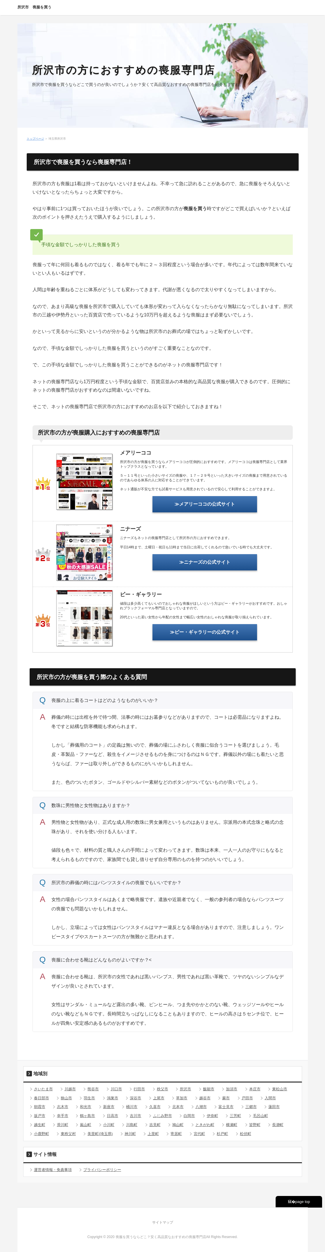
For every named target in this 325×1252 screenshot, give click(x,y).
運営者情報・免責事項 (53, 1170)
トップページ (35, 138)
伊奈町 (212, 1116)
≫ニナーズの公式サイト (204, 562)
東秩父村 (68, 1134)
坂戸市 (39, 1116)
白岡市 (189, 1116)
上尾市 (158, 1098)
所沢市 (185, 1089)
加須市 (231, 1089)
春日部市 (41, 1098)
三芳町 (235, 1116)
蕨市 (226, 1098)
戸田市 (247, 1098)
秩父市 (162, 1089)
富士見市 (226, 1107)
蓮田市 (274, 1107)
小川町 (108, 1125)
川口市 (116, 1089)
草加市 (181, 1098)
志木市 (62, 1107)
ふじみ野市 (162, 1116)
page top (302, 1201)
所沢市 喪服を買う (34, 7)
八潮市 (201, 1107)
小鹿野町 (41, 1134)
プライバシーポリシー (102, 1170)
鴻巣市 (112, 1098)
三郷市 (251, 1107)
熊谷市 (93, 1089)
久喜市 (155, 1107)
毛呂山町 (260, 1116)
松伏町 (245, 1134)
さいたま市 (43, 1089)
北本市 (178, 1107)
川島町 (131, 1125)
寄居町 (176, 1134)
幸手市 (62, 1116)
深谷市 (135, 1098)
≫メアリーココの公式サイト (205, 504)
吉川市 (135, 1116)
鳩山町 (178, 1125)
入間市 (270, 1098)
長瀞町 (277, 1125)
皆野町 (255, 1125)
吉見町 (155, 1125)
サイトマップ (162, 1222)
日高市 (112, 1116)
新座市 (108, 1107)
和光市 (85, 1107)
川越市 (70, 1089)
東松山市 (279, 1089)
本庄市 (255, 1089)
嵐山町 (85, 1125)
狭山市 (66, 1098)
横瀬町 (231, 1125)
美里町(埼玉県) (100, 1134)
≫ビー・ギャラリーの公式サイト (205, 632)
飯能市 (208, 1089)
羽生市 (89, 1098)
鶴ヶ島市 (87, 1116)
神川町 (130, 1134)
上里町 (153, 1134)
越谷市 (205, 1098)
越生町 (39, 1125)
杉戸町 (222, 1134)
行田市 (139, 1089)
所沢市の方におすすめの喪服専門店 (123, 70)
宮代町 (199, 1134)
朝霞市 (39, 1107)
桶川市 (131, 1107)
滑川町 (62, 1125)
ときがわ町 (204, 1125)
